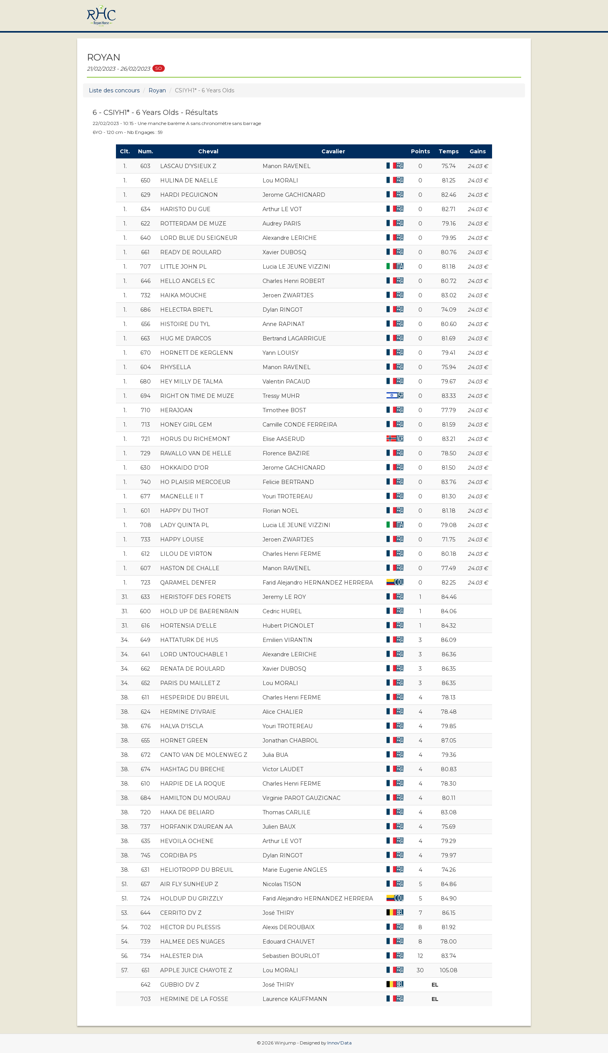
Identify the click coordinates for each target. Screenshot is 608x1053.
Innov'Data (339, 1043)
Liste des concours (114, 90)
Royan (157, 90)
